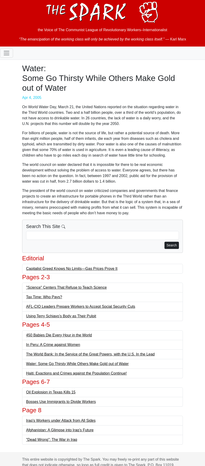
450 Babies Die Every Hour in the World (59, 335)
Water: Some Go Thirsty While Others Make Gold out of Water (77, 364)
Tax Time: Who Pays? (44, 297)
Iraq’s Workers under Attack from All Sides (61, 420)
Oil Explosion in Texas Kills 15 (50, 392)
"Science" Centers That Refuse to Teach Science (66, 287)
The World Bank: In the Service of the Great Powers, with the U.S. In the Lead (90, 354)
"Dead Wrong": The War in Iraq (51, 440)
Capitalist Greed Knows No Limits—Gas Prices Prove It (71, 269)
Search (172, 245)
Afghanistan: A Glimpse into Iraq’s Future (60, 430)
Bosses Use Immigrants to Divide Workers (61, 402)
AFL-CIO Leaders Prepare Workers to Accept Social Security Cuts (80, 306)
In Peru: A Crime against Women (53, 345)
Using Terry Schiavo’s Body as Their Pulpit (61, 316)
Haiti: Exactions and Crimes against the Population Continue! (76, 373)
